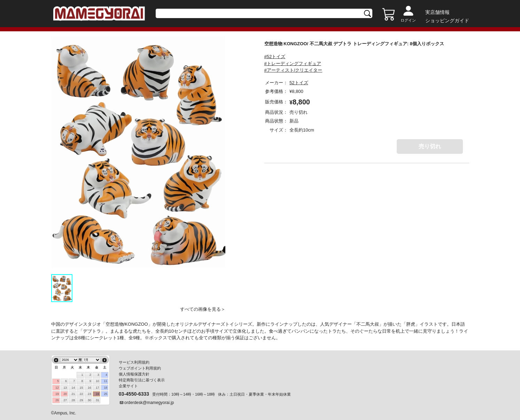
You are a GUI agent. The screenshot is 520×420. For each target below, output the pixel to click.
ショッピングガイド (447, 20)
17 (97, 387)
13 (65, 387)
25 (105, 394)
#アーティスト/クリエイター (293, 70)
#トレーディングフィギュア (292, 63)
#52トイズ (275, 56)
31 (97, 400)
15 (81, 387)
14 (73, 387)
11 (105, 381)
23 (89, 394)
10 (97, 381)
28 (73, 400)
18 (105, 387)
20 (65, 394)
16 (89, 387)
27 (65, 400)
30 (89, 400)
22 (81, 394)
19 (57, 394)
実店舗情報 (437, 12)
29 (81, 400)
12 (57, 387)
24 (97, 394)
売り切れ (430, 146)
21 (73, 394)
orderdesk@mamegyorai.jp (149, 402)
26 (57, 400)
